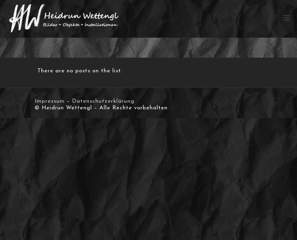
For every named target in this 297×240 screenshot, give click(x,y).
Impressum (50, 101)
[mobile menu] (286, 18)
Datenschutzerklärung (103, 101)
